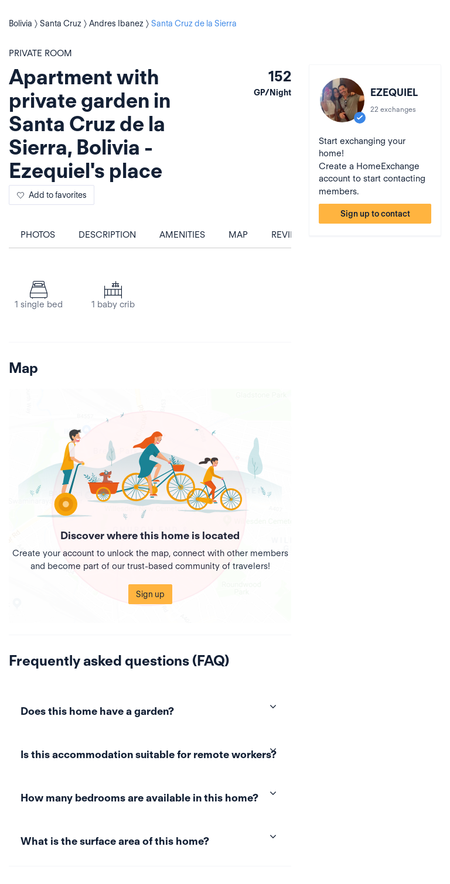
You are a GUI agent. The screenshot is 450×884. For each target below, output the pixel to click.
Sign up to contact (375, 213)
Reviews (290, 234)
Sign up (150, 594)
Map (238, 234)
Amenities (182, 234)
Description (107, 234)
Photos (38, 234)
